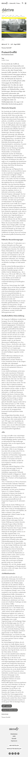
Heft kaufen (6, 706)
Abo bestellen (14, 745)
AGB (14, 736)
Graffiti (3, 60)
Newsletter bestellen (14, 748)
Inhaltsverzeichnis (9, 710)
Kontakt (14, 738)
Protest (7, 60)
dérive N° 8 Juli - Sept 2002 (11, 44)
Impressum (14, 741)
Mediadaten (14, 734)
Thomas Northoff (6, 48)
